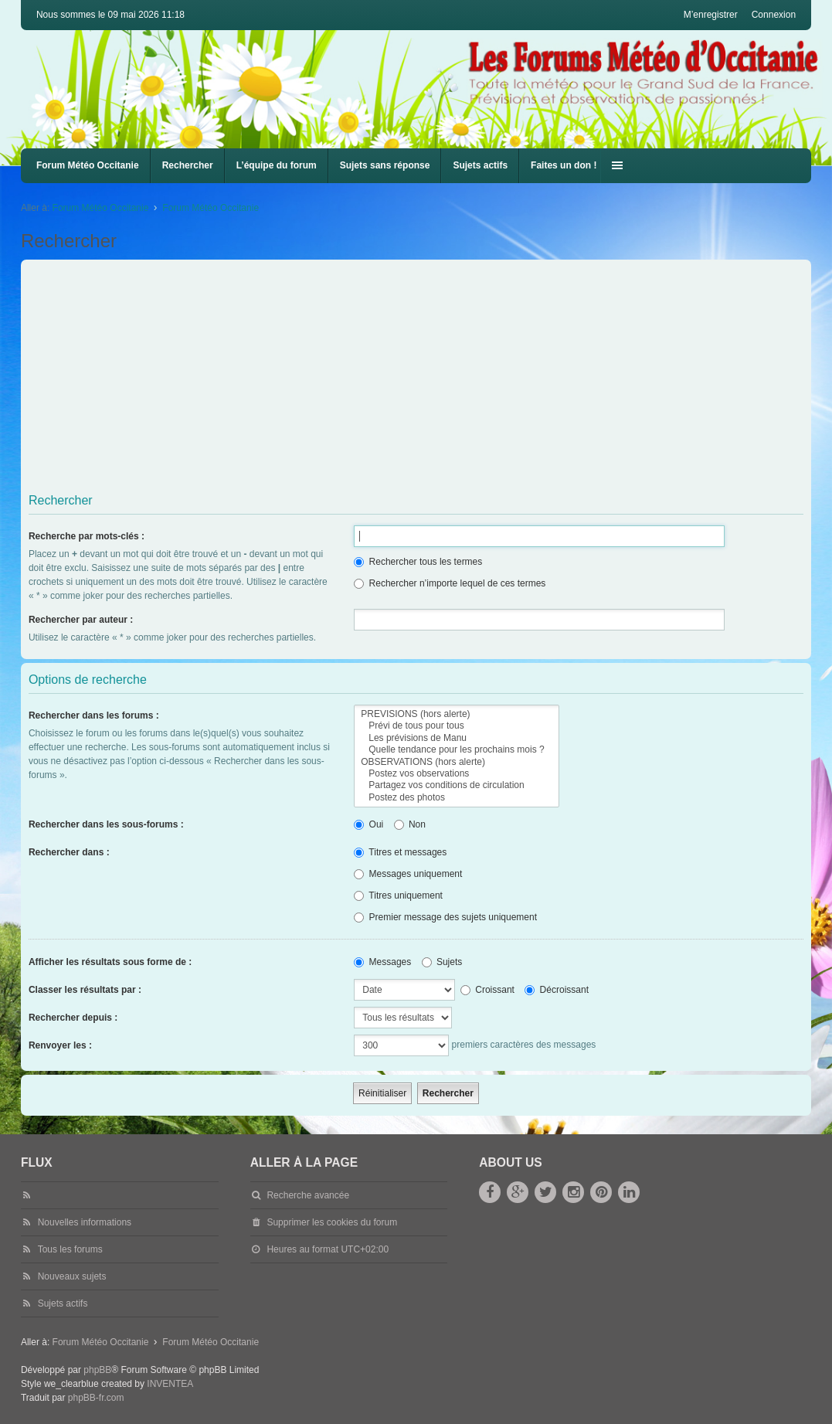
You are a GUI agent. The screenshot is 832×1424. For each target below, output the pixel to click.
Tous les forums (70, 1249)
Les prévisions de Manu (456, 738)
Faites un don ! (563, 165)
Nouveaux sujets (72, 1276)
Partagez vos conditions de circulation (456, 785)
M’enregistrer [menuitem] (711, 14)
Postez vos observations (456, 774)
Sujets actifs (480, 165)
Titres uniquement (398, 895)
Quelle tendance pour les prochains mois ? (456, 750)
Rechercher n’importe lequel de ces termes (449, 583)
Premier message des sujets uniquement (445, 917)
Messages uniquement (408, 873)
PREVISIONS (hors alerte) (456, 714)
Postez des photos (456, 798)
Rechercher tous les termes (418, 561)
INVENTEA (170, 1383)
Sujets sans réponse (385, 165)
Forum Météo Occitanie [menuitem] (87, 165)
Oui (368, 824)
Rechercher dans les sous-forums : (106, 824)
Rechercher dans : (69, 852)
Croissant (487, 989)
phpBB (97, 1370)
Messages (382, 962)
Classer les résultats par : (85, 989)
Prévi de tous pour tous (456, 726)
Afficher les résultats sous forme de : (110, 962)
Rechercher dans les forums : (94, 715)
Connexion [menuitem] (774, 14)
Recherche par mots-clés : (86, 536)
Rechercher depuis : (73, 1017)
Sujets (442, 962)
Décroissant (557, 989)
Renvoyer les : (60, 1045)
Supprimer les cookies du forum (332, 1222)
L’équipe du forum (276, 165)
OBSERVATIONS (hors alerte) (456, 762)
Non (410, 824)
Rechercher (187, 165)
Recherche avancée (308, 1195)
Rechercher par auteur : (81, 619)
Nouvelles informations (84, 1222)
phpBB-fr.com (96, 1397)
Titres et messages (400, 852)
